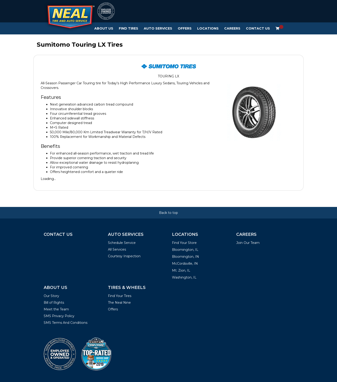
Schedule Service (122, 243)
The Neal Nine (119, 302)
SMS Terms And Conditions (65, 323)
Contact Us (258, 28)
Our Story (51, 296)
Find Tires (128, 28)
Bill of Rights (54, 302)
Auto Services (158, 28)
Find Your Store (184, 243)
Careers (232, 28)
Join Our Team (248, 243)
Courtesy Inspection (124, 256)
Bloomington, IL (185, 250)
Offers (185, 28)
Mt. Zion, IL (181, 270)
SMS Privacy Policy (59, 316)
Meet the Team (56, 309)
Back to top (168, 213)
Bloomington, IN (185, 257)
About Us (103, 28)
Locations (208, 28)
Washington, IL (184, 277)
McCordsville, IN (185, 263)
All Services (117, 249)
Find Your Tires (119, 296)
